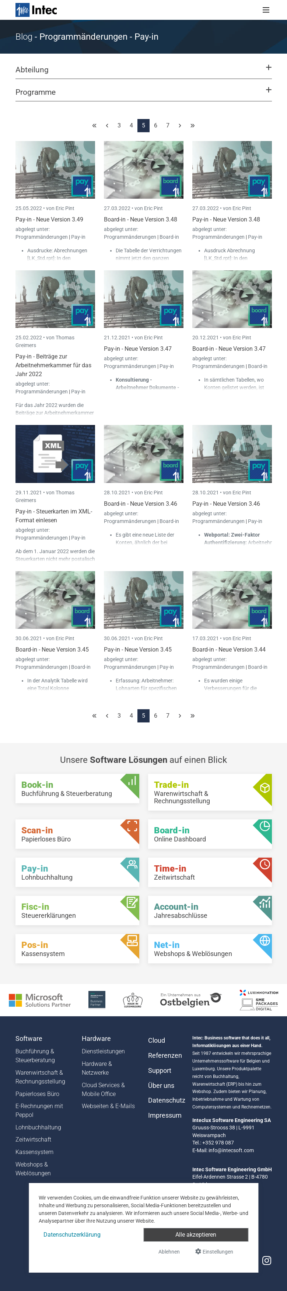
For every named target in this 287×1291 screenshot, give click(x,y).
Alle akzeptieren (195, 1234)
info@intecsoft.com (231, 1150)
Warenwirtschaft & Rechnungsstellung (40, 1077)
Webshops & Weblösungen (33, 1169)
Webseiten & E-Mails (108, 1106)
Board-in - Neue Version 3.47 (229, 348)
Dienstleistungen (103, 1051)
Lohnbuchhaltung (38, 1127)
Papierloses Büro (37, 1093)
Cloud (156, 1040)
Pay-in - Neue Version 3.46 (226, 503)
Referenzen (165, 1055)
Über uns (161, 1085)
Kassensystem (34, 1151)
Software (28, 1038)
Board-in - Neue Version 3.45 (52, 649)
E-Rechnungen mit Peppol (39, 1110)
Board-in (169, 237)
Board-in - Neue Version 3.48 (140, 219)
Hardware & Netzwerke (97, 1068)
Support (159, 1070)
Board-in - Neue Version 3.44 (229, 649)
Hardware (96, 1038)
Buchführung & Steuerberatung (35, 1056)
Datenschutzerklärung (72, 1234)
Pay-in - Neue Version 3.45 (138, 649)
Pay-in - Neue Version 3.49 (49, 219)
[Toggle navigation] (266, 10)
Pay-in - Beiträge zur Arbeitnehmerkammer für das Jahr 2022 (53, 365)
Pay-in (78, 237)
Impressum (165, 1115)
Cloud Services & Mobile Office (103, 1089)
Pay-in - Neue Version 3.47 (138, 348)
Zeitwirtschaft (33, 1139)
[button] (143, 73)
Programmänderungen (42, 237)
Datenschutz (165, 1100)
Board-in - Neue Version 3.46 (140, 503)
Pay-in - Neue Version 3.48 (226, 219)
